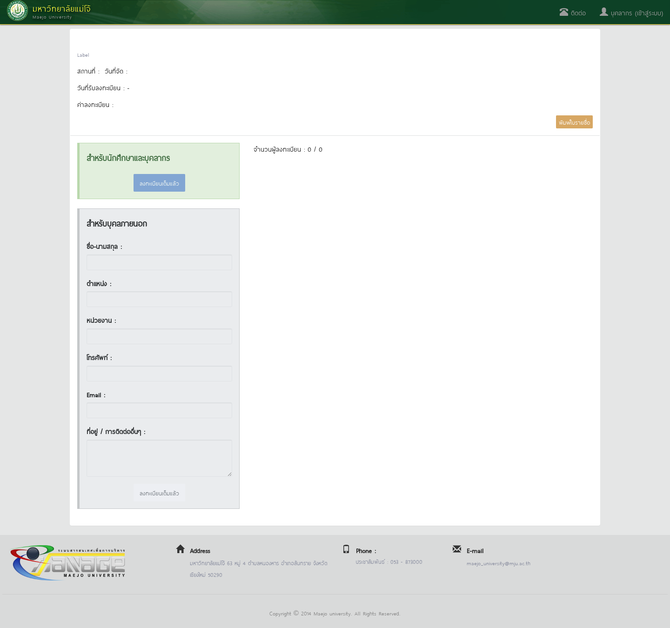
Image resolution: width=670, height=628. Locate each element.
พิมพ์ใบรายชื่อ (574, 122)
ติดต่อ (573, 12)
